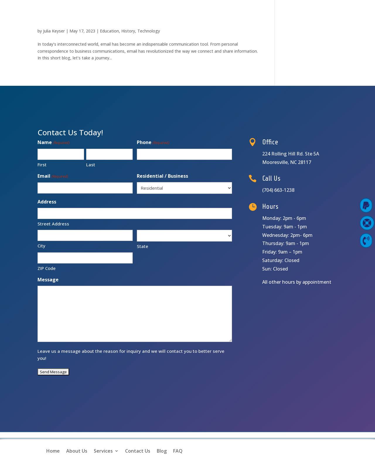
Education (109, 31)
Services (103, 451)
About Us (76, 451)
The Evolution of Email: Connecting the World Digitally (135, 21)
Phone (153, 142)
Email (53, 176)
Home (53, 451)
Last (90, 164)
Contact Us (137, 451)
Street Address (53, 224)
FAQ (178, 451)
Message (48, 279)
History (128, 31)
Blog (162, 451)
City (41, 246)
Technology (148, 31)
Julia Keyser (54, 31)
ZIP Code (47, 268)
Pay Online (342, 205)
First (42, 164)
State (142, 246)
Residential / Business (162, 176)
